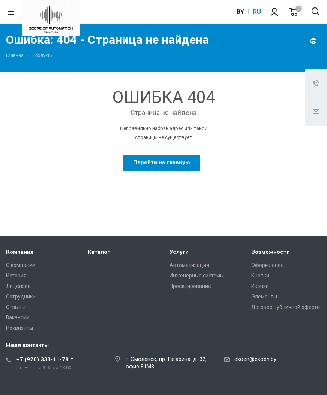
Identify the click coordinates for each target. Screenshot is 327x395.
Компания (19, 252)
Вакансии (17, 317)
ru (257, 11)
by (240, 11)
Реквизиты (19, 328)
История (16, 276)
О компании (20, 265)
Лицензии (18, 286)
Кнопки (260, 276)
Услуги (179, 252)
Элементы (264, 297)
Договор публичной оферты (286, 307)
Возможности (270, 252)
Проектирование (190, 286)
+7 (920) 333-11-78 (42, 359)
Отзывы (16, 307)
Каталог (99, 252)
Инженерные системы (197, 276)
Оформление (267, 265)
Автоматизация (189, 265)
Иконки (260, 286)
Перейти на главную (161, 162)
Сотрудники (21, 297)
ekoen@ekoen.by (255, 359)
